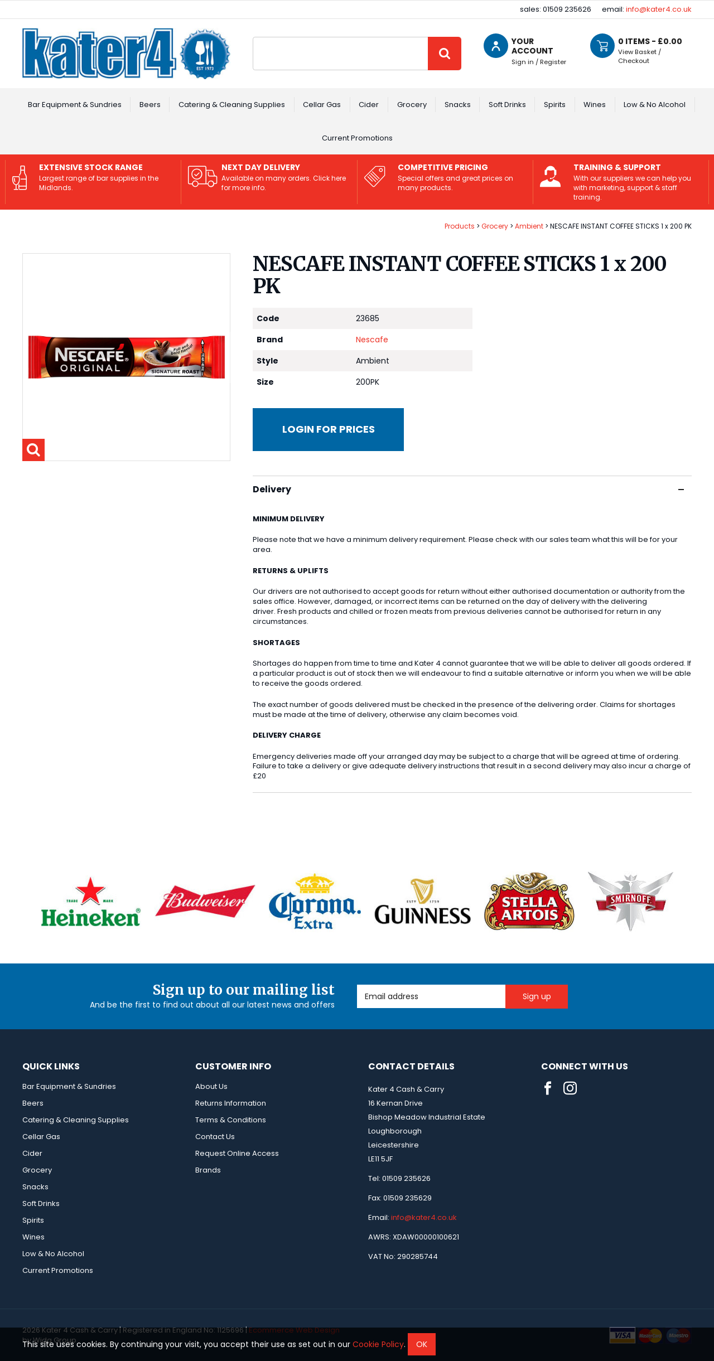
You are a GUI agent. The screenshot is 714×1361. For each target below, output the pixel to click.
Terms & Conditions (230, 1120)
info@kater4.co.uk (659, 9)
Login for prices (328, 429)
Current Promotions (357, 138)
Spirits (555, 104)
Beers (150, 104)
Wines (594, 104)
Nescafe (372, 339)
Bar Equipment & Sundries (75, 104)
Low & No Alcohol (655, 104)
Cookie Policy (378, 1344)
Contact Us (215, 1136)
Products (460, 226)
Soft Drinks (507, 104)
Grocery (412, 104)
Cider (369, 104)
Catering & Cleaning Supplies (231, 104)
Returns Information (230, 1103)
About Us (211, 1086)
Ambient (529, 226)
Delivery (468, 489)
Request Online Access (237, 1153)
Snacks (458, 104)
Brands (208, 1170)
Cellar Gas (322, 104)
